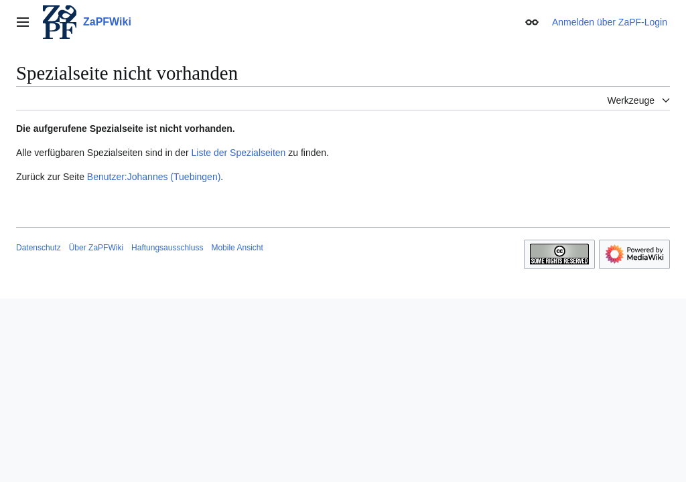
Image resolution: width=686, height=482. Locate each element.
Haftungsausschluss (167, 247)
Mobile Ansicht (237, 247)
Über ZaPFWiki (96, 247)
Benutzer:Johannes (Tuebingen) (154, 176)
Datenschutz (38, 247)
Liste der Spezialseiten (239, 152)
